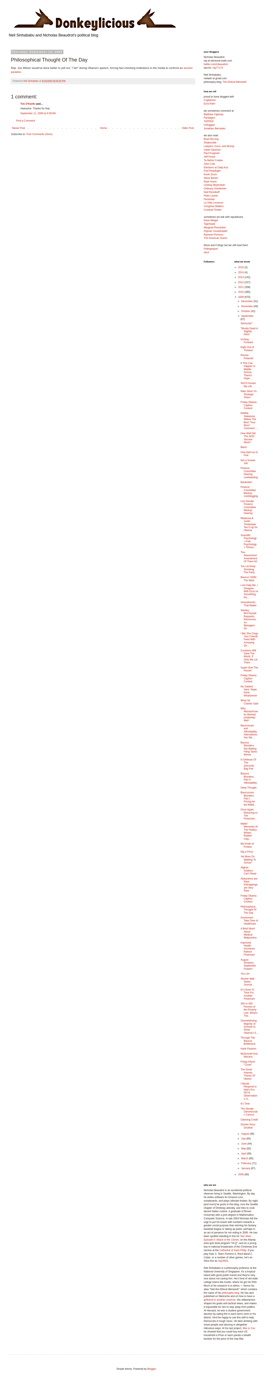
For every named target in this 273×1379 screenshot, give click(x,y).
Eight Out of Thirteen (247, 349)
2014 (241, 272)
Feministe (209, 199)
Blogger (151, 1368)
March (245, 1158)
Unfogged (209, 124)
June (244, 1143)
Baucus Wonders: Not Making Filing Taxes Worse (248, 748)
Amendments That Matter (248, 604)
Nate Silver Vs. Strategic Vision (248, 394)
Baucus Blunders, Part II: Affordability (248, 778)
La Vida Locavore (213, 202)
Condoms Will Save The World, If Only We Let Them (248, 656)
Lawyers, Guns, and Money (219, 146)
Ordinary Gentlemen (215, 188)
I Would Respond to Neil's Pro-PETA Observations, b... (248, 1091)
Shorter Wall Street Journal (247, 981)
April (244, 1153)
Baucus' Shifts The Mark (248, 579)
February (246, 1163)
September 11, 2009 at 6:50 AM (38, 113)
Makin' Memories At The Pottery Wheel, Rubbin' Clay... (249, 831)
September (247, 316)
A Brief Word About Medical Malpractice (248, 933)
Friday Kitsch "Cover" (247, 1063)
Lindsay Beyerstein (214, 184)
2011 (241, 287)
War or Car (249, 1328)
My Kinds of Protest (247, 845)
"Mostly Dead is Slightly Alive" (249, 331)
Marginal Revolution (215, 227)
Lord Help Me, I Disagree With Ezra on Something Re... (249, 591)
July (243, 1138)
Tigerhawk (209, 223)
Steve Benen (211, 178)
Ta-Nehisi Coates (213, 160)
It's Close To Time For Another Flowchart (247, 994)
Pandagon (209, 117)
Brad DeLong (211, 139)
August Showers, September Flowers (248, 964)
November (247, 306)
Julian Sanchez (212, 149)
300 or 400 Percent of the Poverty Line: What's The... (248, 1009)
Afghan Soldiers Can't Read (248, 870)
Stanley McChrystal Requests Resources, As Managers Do (248, 619)
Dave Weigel (211, 220)
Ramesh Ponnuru (213, 234)
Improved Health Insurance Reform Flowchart (247, 948)
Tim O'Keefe (27, 103)
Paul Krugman (212, 153)
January (246, 1168)
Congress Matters (214, 206)
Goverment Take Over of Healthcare (249, 920)
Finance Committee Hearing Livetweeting (249, 473)
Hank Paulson (248, 1048)
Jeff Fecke (209, 156)
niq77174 (218, 67)
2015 (241, 267)
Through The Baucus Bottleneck (247, 1040)
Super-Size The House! (249, 669)
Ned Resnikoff (211, 192)
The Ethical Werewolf (234, 81)
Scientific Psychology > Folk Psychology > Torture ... (248, 541)
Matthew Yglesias (213, 114)
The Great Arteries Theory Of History (247, 1074)
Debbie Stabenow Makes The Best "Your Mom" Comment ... (248, 421)
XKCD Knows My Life (248, 385)
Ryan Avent (210, 181)
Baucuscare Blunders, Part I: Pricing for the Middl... (248, 798)
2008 (241, 1174)
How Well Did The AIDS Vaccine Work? (248, 438)
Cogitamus (210, 100)
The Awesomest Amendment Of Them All (248, 557)
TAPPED (209, 121)
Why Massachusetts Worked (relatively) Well (249, 714)
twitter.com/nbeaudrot (216, 64)
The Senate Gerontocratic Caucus (248, 1111)
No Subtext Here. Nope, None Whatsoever (248, 691)
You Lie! (244, 973)
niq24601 (223, 1260)
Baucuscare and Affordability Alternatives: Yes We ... (248, 731)
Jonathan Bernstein (214, 128)
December (247, 301)
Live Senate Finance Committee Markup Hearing (248, 507)
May (244, 1148)
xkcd (206, 252)
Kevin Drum (210, 174)
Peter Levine (211, 195)
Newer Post (18, 128)
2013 (241, 277)
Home (103, 128)
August (245, 1133)
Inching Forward (246, 341)
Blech (243, 447)
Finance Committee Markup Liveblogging (249, 492)
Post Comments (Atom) (39, 134)
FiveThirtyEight (212, 170)
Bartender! (246, 482)
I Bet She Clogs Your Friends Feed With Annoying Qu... (249, 639)
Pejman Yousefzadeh (215, 231)
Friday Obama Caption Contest (248, 405)
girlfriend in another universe (219, 1299)
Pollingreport (211, 248)
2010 (241, 292)
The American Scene (215, 238)
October (246, 311)
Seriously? (246, 323)
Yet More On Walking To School (248, 859)
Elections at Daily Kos (216, 167)
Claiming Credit (249, 1119)
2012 (241, 282)
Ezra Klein (209, 103)
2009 (241, 297)
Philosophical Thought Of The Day (248, 909)
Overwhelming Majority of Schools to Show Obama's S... (249, 1026)
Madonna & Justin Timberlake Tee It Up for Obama (248, 524)
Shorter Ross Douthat (247, 1126)
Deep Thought (248, 787)
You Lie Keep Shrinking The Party (247, 569)
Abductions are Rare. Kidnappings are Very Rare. (248, 884)
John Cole (209, 163)
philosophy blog (230, 1292)
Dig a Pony (246, 851)
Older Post (188, 128)
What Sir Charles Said (249, 702)
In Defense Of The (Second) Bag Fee (248, 764)
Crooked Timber (213, 209)
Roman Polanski (246, 357)
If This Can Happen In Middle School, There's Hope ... (247, 371)
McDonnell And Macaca (248, 1055)
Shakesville (210, 142)
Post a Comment (25, 120)
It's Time (245, 1103)
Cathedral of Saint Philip (233, 1250)
